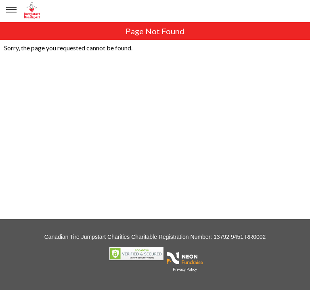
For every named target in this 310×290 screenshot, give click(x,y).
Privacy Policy (185, 269)
